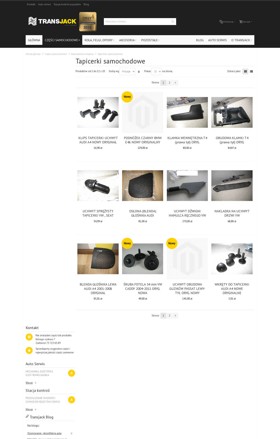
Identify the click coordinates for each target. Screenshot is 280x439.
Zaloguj (75, 358)
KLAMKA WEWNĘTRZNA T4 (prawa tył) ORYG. (188, 139)
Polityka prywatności (82, 377)
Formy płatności (79, 373)
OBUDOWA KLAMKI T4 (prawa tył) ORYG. (232, 139)
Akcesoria (228, 366)
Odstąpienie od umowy (83, 385)
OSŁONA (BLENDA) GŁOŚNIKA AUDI (143, 213)
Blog (86, 4)
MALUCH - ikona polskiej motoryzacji (47, 177)
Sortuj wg (115, 71)
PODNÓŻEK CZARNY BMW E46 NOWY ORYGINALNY (143, 139)
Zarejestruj (77, 362)
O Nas (238, 332)
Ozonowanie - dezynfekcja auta (44, 171)
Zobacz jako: (234, 71)
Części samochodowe (235, 358)
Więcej (29, 120)
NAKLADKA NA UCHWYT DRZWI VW (232, 213)
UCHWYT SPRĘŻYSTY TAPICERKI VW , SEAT (99, 213)
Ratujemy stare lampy (39, 183)
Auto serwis (44, 4)
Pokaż (149, 71)
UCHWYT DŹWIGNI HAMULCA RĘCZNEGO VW (187, 213)
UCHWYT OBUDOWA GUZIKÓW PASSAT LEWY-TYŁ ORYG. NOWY (188, 288)
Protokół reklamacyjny (83, 381)
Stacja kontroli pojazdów (67, 4)
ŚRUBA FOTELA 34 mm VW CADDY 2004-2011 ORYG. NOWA (143, 288)
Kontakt (31, 4)
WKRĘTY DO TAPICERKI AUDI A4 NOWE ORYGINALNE (232, 288)
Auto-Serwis (230, 369)
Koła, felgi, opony (232, 362)
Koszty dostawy (79, 369)
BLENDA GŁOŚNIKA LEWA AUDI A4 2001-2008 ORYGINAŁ (99, 288)
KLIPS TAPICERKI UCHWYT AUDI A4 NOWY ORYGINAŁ (99, 139)
